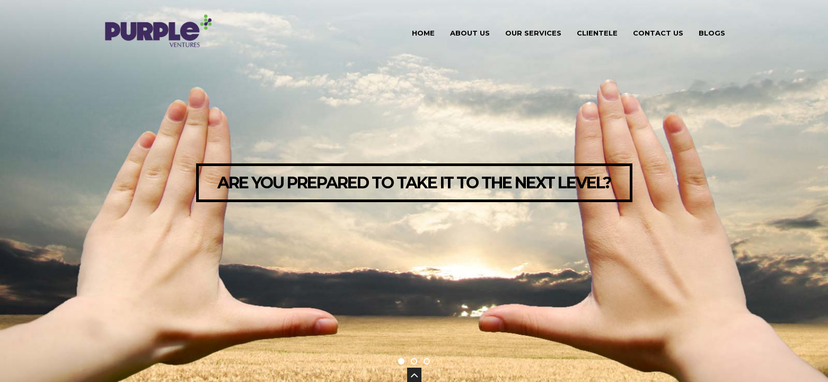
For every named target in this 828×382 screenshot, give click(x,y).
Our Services (533, 33)
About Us (470, 33)
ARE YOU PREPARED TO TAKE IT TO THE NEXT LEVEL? (414, 183)
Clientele (597, 33)
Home (423, 33)
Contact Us (658, 33)
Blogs (712, 33)
